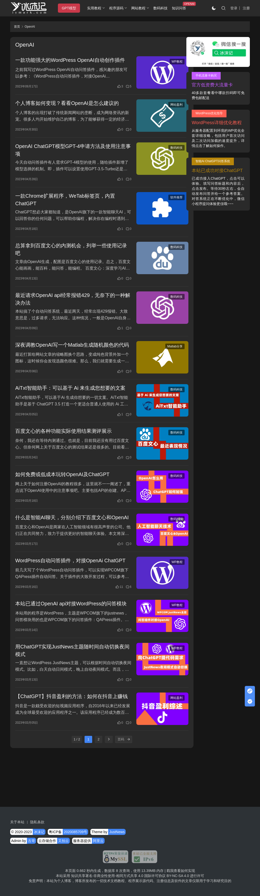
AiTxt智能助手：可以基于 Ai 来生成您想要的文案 (67, 408)
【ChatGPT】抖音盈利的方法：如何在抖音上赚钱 (69, 746)
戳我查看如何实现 (181, 871)
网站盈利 (164, 112)
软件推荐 (164, 206)
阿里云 (98, 841)
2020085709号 (75, 832)
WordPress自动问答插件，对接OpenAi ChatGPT (59, 596)
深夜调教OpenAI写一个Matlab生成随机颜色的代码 (67, 358)
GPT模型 (70, 8)
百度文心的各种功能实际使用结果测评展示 (63, 455)
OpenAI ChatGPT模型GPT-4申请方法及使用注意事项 (68, 157)
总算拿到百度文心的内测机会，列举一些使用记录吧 (68, 258)
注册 (246, 8)
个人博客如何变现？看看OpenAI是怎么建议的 (67, 110)
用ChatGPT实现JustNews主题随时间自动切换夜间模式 (67, 696)
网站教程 (140, 8)
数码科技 (162, 8)
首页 (17, 26)
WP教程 (164, 62)
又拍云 (63, 841)
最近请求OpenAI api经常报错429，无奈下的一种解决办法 (67, 308)
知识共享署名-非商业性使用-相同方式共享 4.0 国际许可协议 (118, 876)
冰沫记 (39, 832)
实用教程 (96, 8)
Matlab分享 (162, 356)
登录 (233, 8)
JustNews (117, 832)
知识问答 (180, 8)
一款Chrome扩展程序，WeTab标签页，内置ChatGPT (65, 208)
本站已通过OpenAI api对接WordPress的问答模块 (68, 646)
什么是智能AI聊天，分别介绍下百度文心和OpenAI (63, 546)
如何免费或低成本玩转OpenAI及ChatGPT (62, 498)
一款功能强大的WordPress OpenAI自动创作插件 (67, 64)
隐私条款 (37, 822)
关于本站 (17, 822)
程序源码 (118, 8)
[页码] (122, 792)
